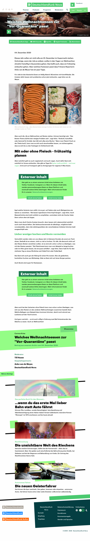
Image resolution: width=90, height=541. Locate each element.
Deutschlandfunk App (19, 42)
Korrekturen (62, 513)
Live (73, 10)
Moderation (59, 10)
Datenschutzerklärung (66, 507)
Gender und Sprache (65, 519)
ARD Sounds (36, 42)
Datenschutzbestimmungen (42, 192)
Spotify (47, 42)
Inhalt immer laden (55, 198)
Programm (47, 10)
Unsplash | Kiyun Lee (83, 35)
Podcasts (36, 10)
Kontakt (41, 513)
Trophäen (41, 519)
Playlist (79, 10)
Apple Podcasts (60, 42)
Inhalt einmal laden (35, 198)
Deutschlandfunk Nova (46, 508)
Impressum (62, 510)
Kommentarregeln (64, 516)
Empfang (41, 516)
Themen (26, 10)
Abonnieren (74, 42)
